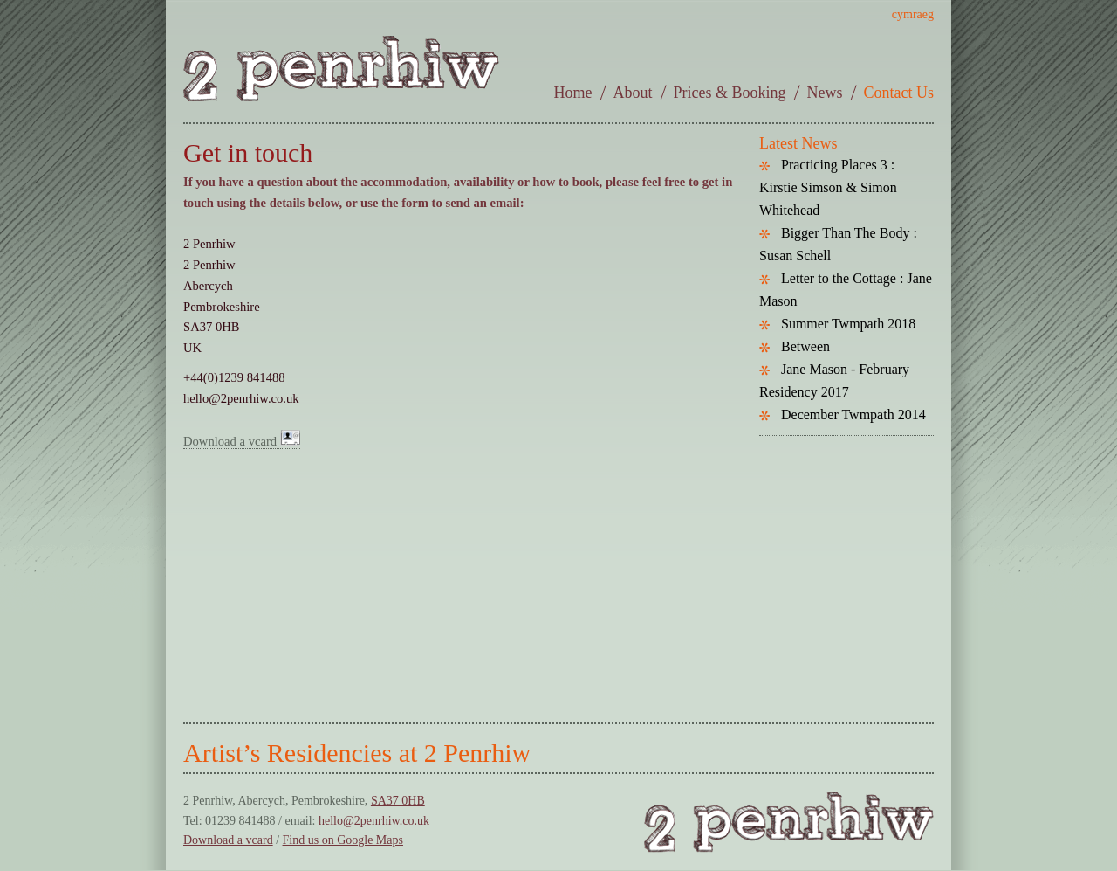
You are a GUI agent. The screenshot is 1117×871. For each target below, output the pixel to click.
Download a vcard (241, 441)
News (825, 92)
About (633, 92)
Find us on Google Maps (343, 840)
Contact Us (899, 92)
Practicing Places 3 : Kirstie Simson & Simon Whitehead (828, 187)
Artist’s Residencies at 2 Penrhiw (357, 752)
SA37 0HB (398, 800)
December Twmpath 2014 (853, 414)
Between (805, 346)
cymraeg (913, 14)
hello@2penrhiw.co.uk (374, 820)
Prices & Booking (730, 92)
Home (573, 92)
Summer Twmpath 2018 (848, 323)
